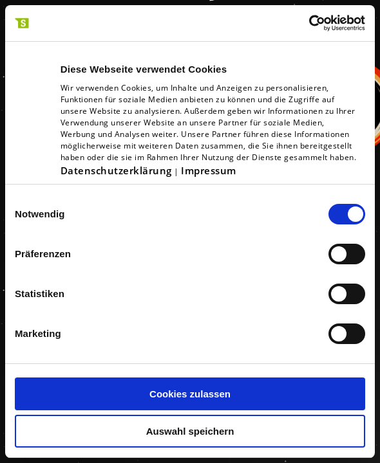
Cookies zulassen (190, 393)
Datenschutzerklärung (116, 170)
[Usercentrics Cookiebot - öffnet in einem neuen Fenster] (308, 23)
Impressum (208, 170)
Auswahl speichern (190, 431)
